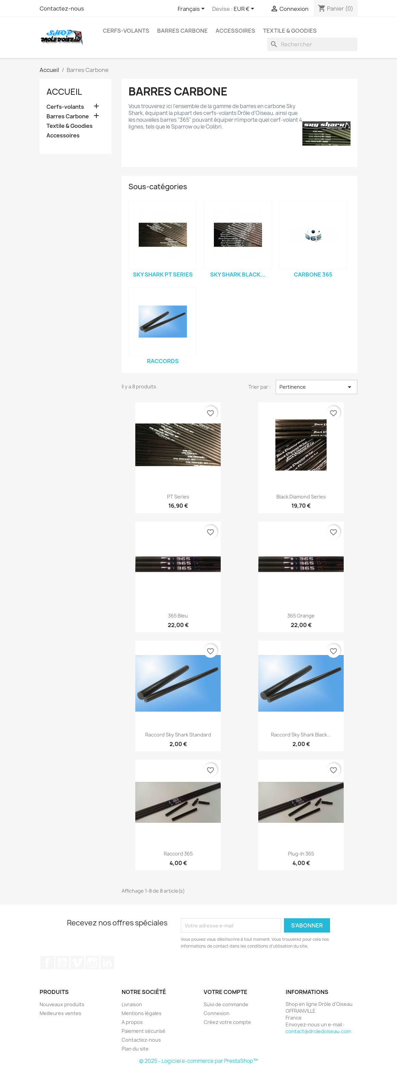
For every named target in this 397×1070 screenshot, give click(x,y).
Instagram (92, 962)
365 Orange (301, 615)
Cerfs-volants (126, 30)
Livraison (132, 1004)
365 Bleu (178, 615)
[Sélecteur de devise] (245, 9)
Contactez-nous (62, 8)
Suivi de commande (226, 1004)
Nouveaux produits (62, 1004)
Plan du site (135, 1048)
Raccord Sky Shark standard (178, 734)
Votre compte (225, 992)
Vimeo (77, 962)
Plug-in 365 (301, 853)
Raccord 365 (178, 853)
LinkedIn (107, 962)
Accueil (64, 92)
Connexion (217, 1013)
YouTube (62, 962)
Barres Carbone (182, 30)
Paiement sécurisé (143, 1031)
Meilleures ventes (60, 1013)
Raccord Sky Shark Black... (301, 734)
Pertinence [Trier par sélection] (316, 387)
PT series (178, 496)
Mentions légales (142, 1013)
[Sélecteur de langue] (192, 9)
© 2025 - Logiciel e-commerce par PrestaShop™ (198, 1061)
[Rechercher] (312, 44)
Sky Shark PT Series (163, 274)
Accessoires (235, 30)
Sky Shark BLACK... (237, 274)
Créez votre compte (227, 1022)
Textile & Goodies (290, 30)
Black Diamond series (301, 496)
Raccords (163, 361)
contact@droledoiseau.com (318, 1031)
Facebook (47, 962)
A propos (132, 1022)
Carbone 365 (313, 274)
